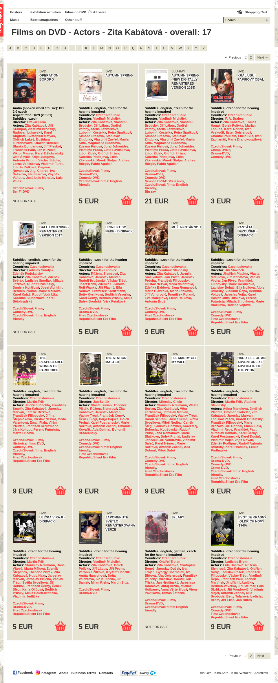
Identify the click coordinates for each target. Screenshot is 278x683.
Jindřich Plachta (235, 273)
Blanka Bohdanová (27, 146)
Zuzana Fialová (90, 146)
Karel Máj (190, 426)
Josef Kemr (87, 284)
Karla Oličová (32, 589)
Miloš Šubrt (166, 450)
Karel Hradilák (236, 447)
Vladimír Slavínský (173, 270)
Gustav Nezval (156, 284)
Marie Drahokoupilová (244, 139)
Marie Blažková (156, 291)
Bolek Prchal (170, 436)
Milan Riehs (100, 582)
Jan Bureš (244, 600)
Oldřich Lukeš (23, 139)
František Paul (24, 150)
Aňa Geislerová (169, 575)
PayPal (138, 673)
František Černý (112, 415)
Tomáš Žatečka (173, 593)
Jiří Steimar (246, 586)
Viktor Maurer (23, 153)
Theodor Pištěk (40, 572)
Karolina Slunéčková (29, 298)
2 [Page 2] (251, 57)
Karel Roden (233, 129)
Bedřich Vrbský (110, 298)
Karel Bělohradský (49, 153)
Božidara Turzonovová (31, 141)
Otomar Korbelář (237, 412)
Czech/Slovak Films (28, 188)
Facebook (25, 672)
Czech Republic (108, 115)
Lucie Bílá (245, 136)
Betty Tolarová (237, 596)
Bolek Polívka (233, 125)
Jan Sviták (101, 401)
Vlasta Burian (101, 405)
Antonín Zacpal (104, 426)
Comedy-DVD (89, 177)
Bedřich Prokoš (25, 291)
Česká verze (97, 12)
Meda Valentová (181, 284)
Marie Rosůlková (241, 284)
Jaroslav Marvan (108, 277)
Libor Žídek (87, 153)
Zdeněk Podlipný (224, 443)
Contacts (106, 673)
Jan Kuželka (46, 150)
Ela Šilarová (37, 174)
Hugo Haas (37, 575)
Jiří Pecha (116, 568)
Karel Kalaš (21, 294)
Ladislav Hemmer (167, 426)
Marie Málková (50, 291)
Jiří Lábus (101, 125)
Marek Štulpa (106, 160)
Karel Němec (165, 443)
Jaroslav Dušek (168, 568)
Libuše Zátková (24, 167)
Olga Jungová (43, 157)
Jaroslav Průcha (38, 579)
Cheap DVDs (220, 150)
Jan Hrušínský (167, 582)
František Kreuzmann (108, 291)
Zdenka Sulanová (111, 284)
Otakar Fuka (36, 122)
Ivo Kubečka (105, 579)
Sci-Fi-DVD (21, 191)
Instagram (48, 673)
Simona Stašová (91, 136)
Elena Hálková (180, 298)
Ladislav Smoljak (40, 270)
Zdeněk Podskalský (28, 273)
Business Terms (83, 673)
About (63, 673)
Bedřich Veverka (117, 294)
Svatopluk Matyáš (41, 136)
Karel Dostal (250, 436)
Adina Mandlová (235, 408)
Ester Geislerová (238, 132)
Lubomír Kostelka (92, 132)
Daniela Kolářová (26, 287)
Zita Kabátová (35, 125)
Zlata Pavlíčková (116, 150)
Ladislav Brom (236, 561)
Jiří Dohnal (233, 426)
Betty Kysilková (91, 294)
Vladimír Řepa (236, 291)
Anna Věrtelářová (173, 589)
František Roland (181, 294)
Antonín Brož (155, 301)
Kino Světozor (241, 673)
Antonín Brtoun (24, 160)
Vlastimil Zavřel (106, 139)
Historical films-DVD (28, 443)
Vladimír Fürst (52, 163)
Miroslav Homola (224, 433)
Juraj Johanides (116, 146)
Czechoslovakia (42, 266)
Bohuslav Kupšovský (161, 429)
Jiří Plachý (106, 287)
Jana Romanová (183, 287)
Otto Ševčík (22, 157)
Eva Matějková (156, 298)
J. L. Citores (39, 170)
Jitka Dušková (233, 298)
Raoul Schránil (156, 419)
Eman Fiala (38, 422)
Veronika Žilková (91, 572)
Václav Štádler (49, 160)
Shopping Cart (256, 12)
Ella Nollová (245, 287)
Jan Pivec (172, 277)
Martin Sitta (120, 582)
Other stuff (73, 19)
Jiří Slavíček (234, 270)
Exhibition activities (45, 12)
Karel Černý (88, 298)
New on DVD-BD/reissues (164, 181)
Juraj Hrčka (170, 586)
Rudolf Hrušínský (40, 284)
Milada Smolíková (240, 301)
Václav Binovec (105, 270)
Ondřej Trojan (169, 561)
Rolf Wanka (87, 287)
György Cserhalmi (170, 572)
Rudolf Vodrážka (44, 294)
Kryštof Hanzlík (118, 572)
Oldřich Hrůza (108, 153)
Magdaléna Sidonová (103, 143)
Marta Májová (34, 568)
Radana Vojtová (239, 305)
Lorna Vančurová (26, 163)
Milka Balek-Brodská (41, 593)
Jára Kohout (22, 429)
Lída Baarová (233, 565)
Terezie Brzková (38, 412)
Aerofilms (261, 673)
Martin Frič (35, 401)
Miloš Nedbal (172, 422)
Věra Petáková (114, 301)
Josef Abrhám (51, 287)
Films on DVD (75, 12)
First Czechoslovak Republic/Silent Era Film (97, 317)
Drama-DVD (88, 174)
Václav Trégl (116, 280)
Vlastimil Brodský (41, 129)
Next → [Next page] (262, 57)
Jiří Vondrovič (155, 294)
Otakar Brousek (46, 143)
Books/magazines (44, 19)
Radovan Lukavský (27, 132)
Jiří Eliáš (227, 600)
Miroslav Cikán (170, 401)
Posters (16, 12)
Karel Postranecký (104, 422)
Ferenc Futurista (46, 429)
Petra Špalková (119, 132)
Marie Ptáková (181, 291)
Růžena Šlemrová (104, 273)
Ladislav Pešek (222, 419)
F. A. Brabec (234, 118)
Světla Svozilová (35, 582)
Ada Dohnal (101, 429)
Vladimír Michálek (107, 118)
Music (14, 19)
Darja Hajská (108, 419)
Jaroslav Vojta (235, 294)
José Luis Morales (40, 177)
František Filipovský (173, 280)
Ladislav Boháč (223, 287)
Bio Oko (205, 673)
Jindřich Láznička (239, 582)
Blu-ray (150, 191)
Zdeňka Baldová (157, 287)
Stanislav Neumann (172, 405)
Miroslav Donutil (171, 579)
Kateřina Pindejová (93, 157)
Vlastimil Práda (90, 150)
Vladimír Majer (222, 440)
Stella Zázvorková (104, 129)
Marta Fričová (23, 433)
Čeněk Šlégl (88, 419)
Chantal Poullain (223, 136)
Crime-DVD (219, 467)
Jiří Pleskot (52, 146)
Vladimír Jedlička (26, 596)
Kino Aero (221, 673)
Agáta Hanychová (92, 575)
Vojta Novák (244, 440)
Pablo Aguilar (101, 163)
